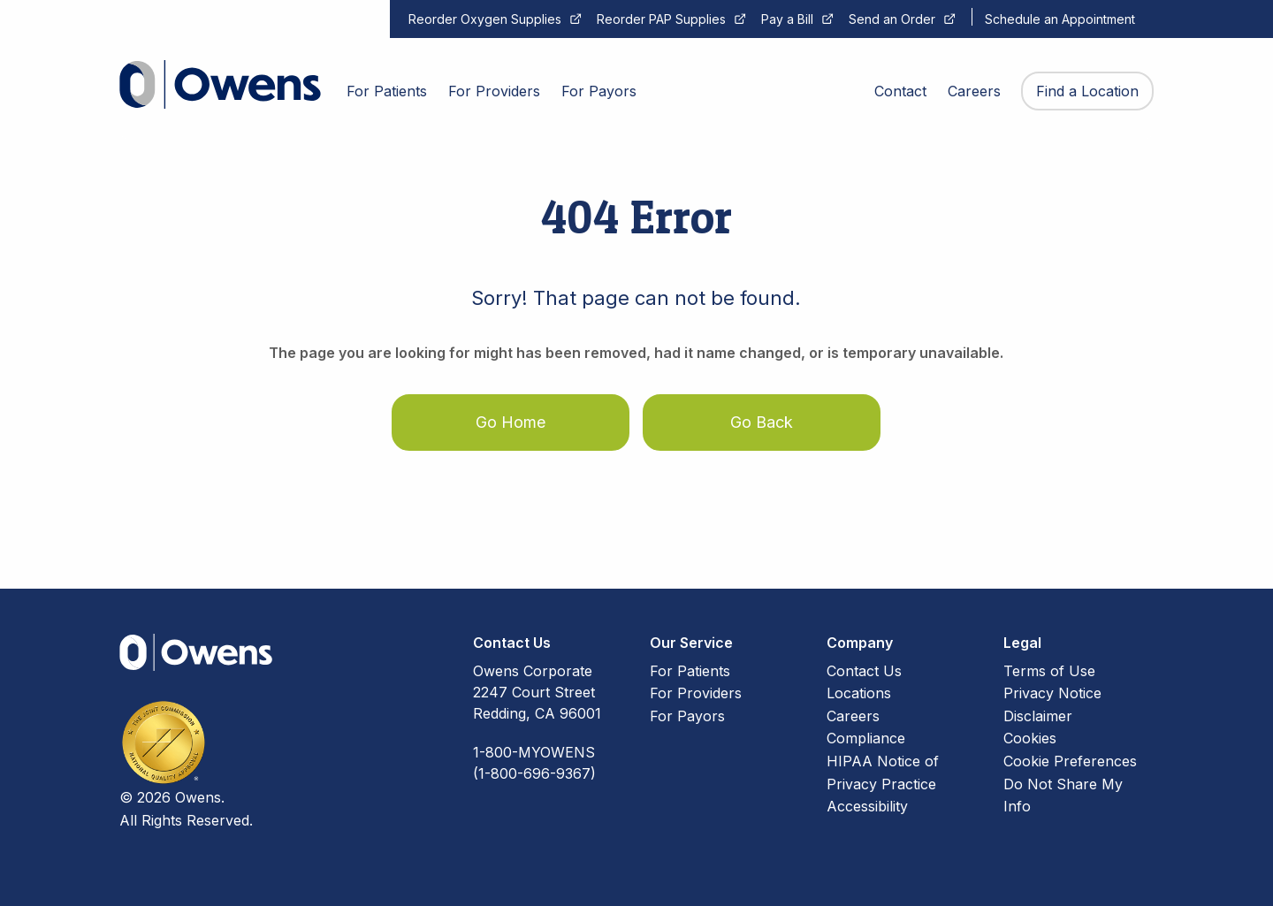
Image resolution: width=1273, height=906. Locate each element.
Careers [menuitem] (974, 91)
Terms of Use (1049, 671)
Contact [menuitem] (900, 91)
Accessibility (867, 806)
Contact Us (864, 671)
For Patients (690, 671)
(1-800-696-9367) (534, 773)
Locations (859, 693)
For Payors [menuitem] (598, 91)
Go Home (510, 422)
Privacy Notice (1052, 693)
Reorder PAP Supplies (661, 19)
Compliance (866, 738)
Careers (853, 716)
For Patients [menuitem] (387, 91)
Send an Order (892, 19)
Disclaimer (1037, 716)
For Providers (696, 693)
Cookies (1029, 738)
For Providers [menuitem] (494, 91)
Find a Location (1087, 91)
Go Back (761, 422)
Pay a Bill (787, 19)
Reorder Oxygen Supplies (484, 19)
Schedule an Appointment (1060, 19)
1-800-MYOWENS (534, 752)
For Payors (687, 716)
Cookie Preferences (1070, 761)
